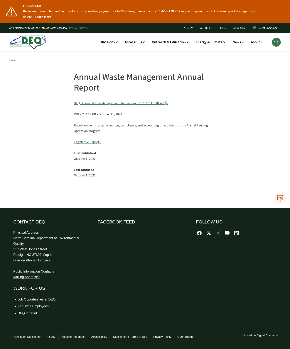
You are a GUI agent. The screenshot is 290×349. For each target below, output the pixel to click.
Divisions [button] (108, 42)
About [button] (255, 42)
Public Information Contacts (33, 271)
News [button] (236, 42)
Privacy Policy (162, 336)
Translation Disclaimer (26, 336)
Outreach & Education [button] (169, 42)
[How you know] (78, 28)
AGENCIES (206, 28)
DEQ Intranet (27, 313)
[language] (268, 28)
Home (12, 60)
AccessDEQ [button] (133, 42)
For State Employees (33, 306)
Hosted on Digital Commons (261, 335)
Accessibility (99, 336)
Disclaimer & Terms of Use (130, 336)
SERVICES (239, 28)
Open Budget (185, 336)
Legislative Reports (87, 142)
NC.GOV (188, 28)
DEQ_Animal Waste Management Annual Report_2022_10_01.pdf (121, 103)
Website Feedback (73, 336)
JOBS (223, 28)
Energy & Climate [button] (209, 42)
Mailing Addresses (26, 277)
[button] (276, 42)
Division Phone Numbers (31, 260)
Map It (47, 255)
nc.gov (51, 336)
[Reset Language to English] (254, 28)
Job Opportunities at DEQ (36, 299)
